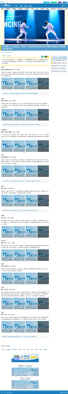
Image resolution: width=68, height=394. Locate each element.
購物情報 (20, 8)
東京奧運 (15, 349)
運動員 (36, 349)
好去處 (3, 349)
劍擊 (28, 349)
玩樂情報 (14, 8)
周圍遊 (47, 8)
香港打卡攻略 (60, 8)
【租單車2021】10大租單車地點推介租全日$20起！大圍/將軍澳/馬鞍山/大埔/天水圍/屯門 (20, 210)
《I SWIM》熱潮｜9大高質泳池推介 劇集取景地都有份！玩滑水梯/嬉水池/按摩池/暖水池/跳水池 (21, 181)
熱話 (11, 52)
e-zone (27, 2)
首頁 (2, 52)
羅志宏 (4, 55)
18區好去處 (53, 8)
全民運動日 (9, 349)
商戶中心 (59, 2)
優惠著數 (8, 8)
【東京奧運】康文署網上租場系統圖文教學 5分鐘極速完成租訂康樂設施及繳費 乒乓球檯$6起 (21, 124)
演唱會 (2, 8)
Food (15, 2)
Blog (23, 2)
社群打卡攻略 (54, 2)
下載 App (65, 2)
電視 (32, 349)
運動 (24, 349)
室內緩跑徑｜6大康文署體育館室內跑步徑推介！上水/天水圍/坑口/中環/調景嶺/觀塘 (19, 336)
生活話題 (7, 52)
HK (7, 2)
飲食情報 (27, 8)
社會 (37, 8)
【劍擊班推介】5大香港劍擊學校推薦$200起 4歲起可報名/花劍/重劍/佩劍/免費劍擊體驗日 (20, 93)
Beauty (19, 2)
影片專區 (42, 8)
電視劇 (20, 349)
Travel (11, 2)
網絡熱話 (45, 349)
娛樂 (32, 8)
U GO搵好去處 (47, 2)
